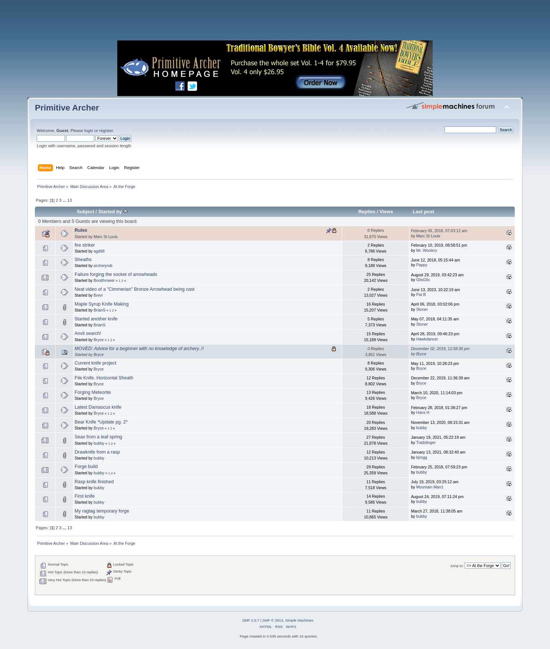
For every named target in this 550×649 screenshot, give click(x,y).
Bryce (99, 339)
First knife (85, 496)
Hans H (422, 412)
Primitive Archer (67, 107)
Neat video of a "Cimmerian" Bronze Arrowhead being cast (134, 289)
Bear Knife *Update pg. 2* (101, 422)
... (65, 200)
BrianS (99, 310)
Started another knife (96, 319)
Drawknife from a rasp (97, 452)
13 (69, 200)
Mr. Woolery (426, 250)
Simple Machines (299, 620)
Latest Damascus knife (98, 407)
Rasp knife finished (94, 481)
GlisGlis (423, 279)
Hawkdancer (427, 339)
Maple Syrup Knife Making (102, 304)
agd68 (99, 251)
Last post (423, 211)
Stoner (422, 309)
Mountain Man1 (429, 487)
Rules (81, 230)
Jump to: (457, 566)
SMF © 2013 (272, 620)
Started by (113, 211)
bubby (421, 427)
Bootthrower (104, 280)
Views (386, 211)
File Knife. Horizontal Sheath (104, 377)
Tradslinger (426, 442)
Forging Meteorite (93, 392)
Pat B (421, 294)
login (88, 130)
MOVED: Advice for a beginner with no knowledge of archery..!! (139, 348)
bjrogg (421, 457)
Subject (85, 211)
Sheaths (83, 259)
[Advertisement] (275, 22)
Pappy (422, 265)
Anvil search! (88, 333)
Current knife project (95, 363)
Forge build (86, 466)
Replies (366, 211)
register (106, 130)
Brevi (98, 295)
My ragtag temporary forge (102, 511)
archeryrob (103, 265)
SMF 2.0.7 (250, 620)
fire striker (85, 245)
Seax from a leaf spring (98, 436)
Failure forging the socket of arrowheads (116, 274)
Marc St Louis (106, 236)
